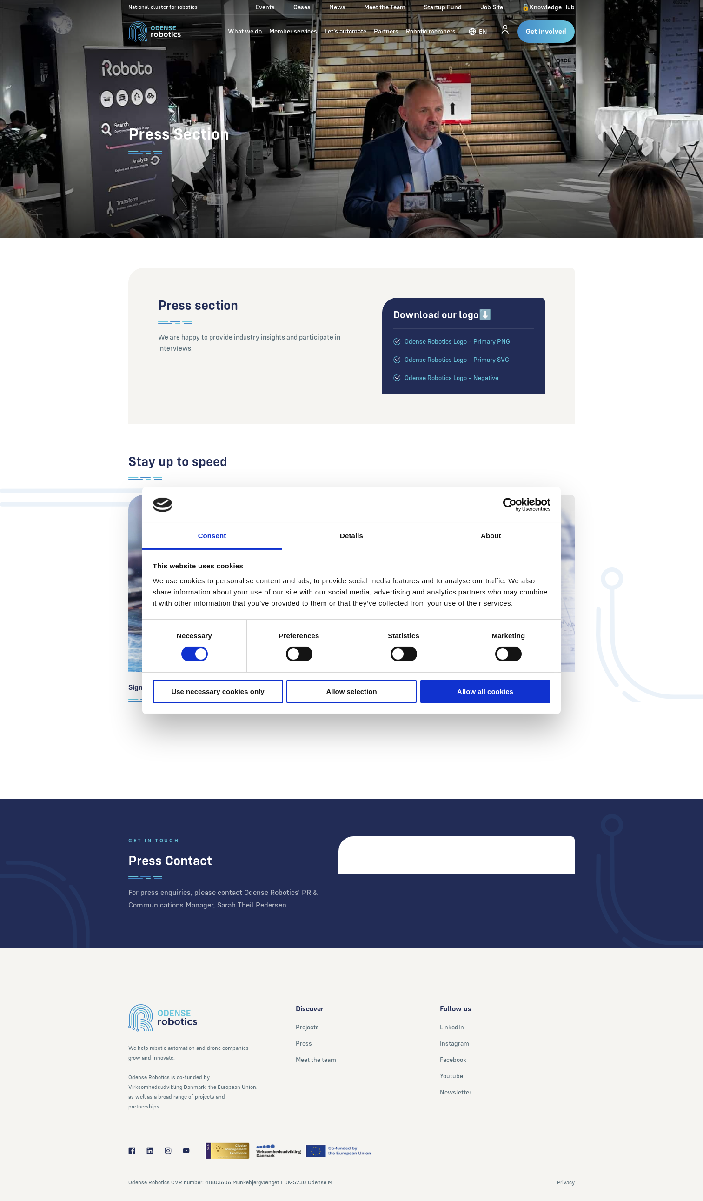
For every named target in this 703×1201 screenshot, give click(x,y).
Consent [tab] (212, 536)
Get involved (546, 31)
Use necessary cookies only (217, 691)
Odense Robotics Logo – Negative (451, 377)
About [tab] (491, 536)
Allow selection (351, 691)
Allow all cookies (485, 691)
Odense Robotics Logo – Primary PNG (457, 341)
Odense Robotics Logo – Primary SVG (457, 359)
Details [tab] (351, 536)
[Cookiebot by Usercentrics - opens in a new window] (509, 505)
